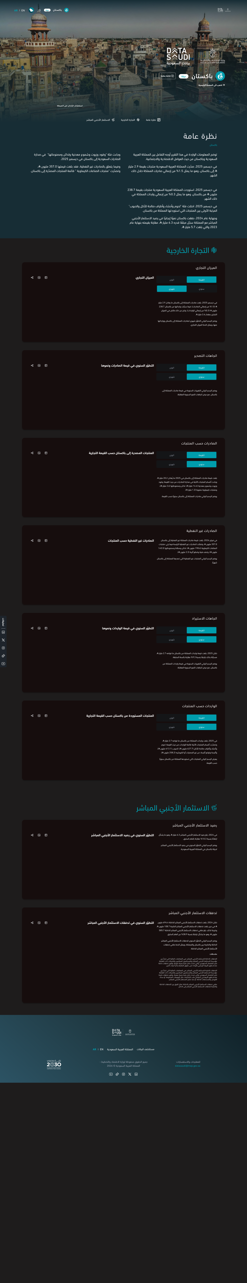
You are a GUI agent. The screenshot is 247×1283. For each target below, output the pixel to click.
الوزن (171, 279)
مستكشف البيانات (145, 1221)
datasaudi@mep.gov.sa (187, 1238)
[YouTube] (111, 1246)
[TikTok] (117, 1246)
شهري (172, 288)
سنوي (201, 288)
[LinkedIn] (136, 1246)
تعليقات (3, 622)
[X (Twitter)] (130, 1246)
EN (23, 10)
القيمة (201, 279)
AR (16, 10)
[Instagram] (123, 1246)
